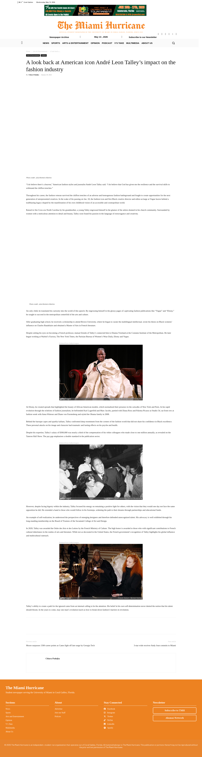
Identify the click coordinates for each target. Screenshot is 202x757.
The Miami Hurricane (25, 688)
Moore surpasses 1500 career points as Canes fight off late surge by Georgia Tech (60, 645)
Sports (8, 713)
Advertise (58, 709)
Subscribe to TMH (175, 710)
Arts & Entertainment (40, 51)
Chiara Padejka (34, 75)
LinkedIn (109, 724)
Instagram (109, 713)
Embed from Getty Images (69, 343)
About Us (9, 732)
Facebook (109, 709)
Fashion (44, 55)
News (8, 709)
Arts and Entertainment (15, 716)
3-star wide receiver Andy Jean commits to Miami (155, 645)
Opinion (9, 720)
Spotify (108, 728)
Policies (58, 716)
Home (28, 51)
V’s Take (9, 724)
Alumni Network (175, 718)
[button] (173, 43)
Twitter (108, 716)
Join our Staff (60, 713)
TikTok (108, 720)
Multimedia (10, 728)
